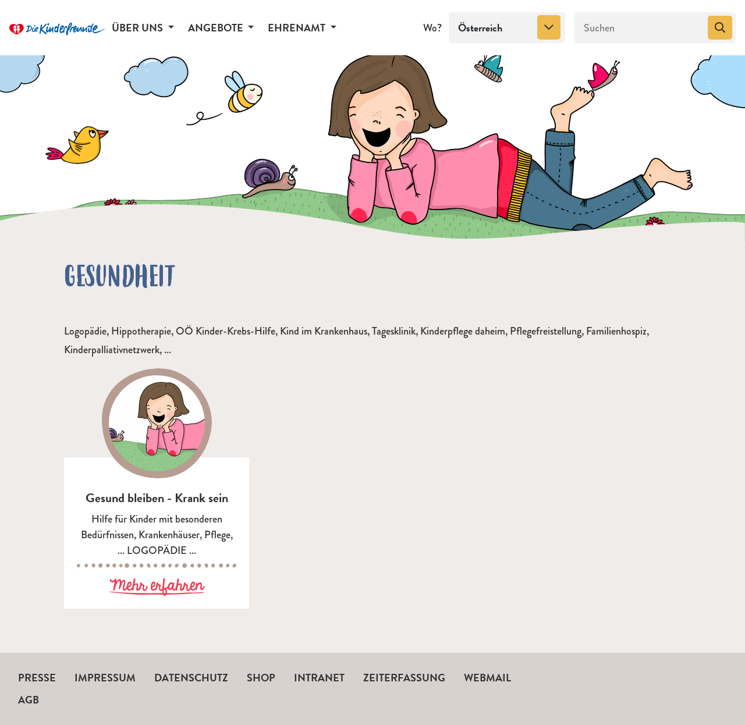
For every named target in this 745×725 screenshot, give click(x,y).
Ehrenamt (298, 27)
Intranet (319, 677)
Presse (37, 677)
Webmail (487, 677)
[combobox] (507, 28)
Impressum (105, 677)
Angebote (217, 27)
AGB (28, 700)
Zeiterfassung (404, 677)
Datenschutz (191, 677)
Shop (261, 677)
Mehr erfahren (156, 586)
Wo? (432, 27)
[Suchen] (639, 28)
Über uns (138, 27)
